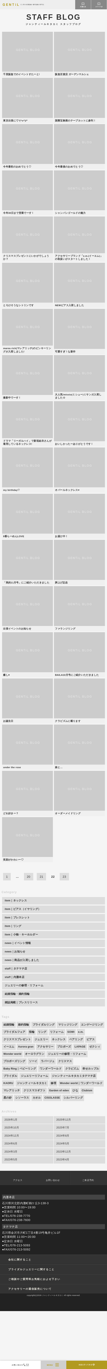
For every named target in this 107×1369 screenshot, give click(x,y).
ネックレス (58, 1097)
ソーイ (33, 1119)
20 (28, 934)
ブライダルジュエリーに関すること (31, 1327)
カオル (37, 1155)
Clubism (87, 1148)
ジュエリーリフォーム (34, 1133)
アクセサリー (45, 1104)
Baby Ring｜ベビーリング (20, 1126)
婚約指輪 (23, 1082)
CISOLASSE (52, 1155)
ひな (75, 1148)
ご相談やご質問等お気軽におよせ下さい (34, 1337)
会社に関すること (19, 1317)
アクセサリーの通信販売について (30, 1346)
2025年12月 (63, 1177)
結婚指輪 (9, 1082)
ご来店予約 (88, 1238)
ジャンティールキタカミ (32, 1141)
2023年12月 (63, 1209)
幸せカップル (90, 1126)
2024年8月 (62, 1193)
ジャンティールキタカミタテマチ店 (74, 1133)
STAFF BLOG (53, 19)
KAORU (8, 1141)
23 (64, 934)
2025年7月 (62, 1185)
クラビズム (72, 1126)
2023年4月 (62, 1217)
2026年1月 (11, 1177)
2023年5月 (11, 1217)
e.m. (80, 1090)
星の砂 (8, 1155)
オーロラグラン (34, 1111)
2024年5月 (62, 1201)
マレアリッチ (12, 1148)
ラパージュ (48, 1119)
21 (41, 934)
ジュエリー (41, 1097)
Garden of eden (59, 1148)
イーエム (9, 1104)
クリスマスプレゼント (17, 1097)
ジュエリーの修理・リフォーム (67, 1111)
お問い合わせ (53, 1238)
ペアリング (76, 1097)
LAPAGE (80, 1104)
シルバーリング (73, 1155)
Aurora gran (25, 1104)
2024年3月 (11, 1209)
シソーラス (22, 1155)
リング (42, 1090)
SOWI (71, 1090)
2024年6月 (11, 1201)
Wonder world (12, 1111)
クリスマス (65, 1119)
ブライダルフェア (14, 1090)
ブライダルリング (44, 1082)
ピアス (91, 1097)
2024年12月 (12, 1193)
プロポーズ (64, 1104)
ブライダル (10, 1133)
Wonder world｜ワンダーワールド (81, 1141)
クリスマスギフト (34, 1148)
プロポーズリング (14, 1119)
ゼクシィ (94, 1104)
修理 (53, 1141)
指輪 (31, 1090)
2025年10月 (12, 1185)
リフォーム (57, 1090)
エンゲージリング (92, 1082)
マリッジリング (67, 1082)
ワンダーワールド (51, 1126)
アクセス (17, 1238)
